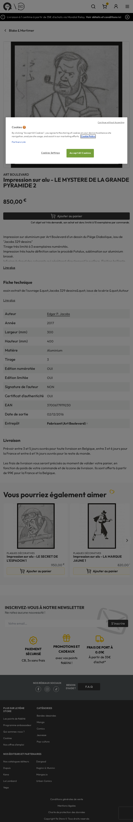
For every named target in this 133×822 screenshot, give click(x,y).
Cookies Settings (50, 152)
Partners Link (19, 142)
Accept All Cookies (80, 153)
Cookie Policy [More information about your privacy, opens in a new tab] (88, 136)
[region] (66, 140)
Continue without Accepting (111, 122)
